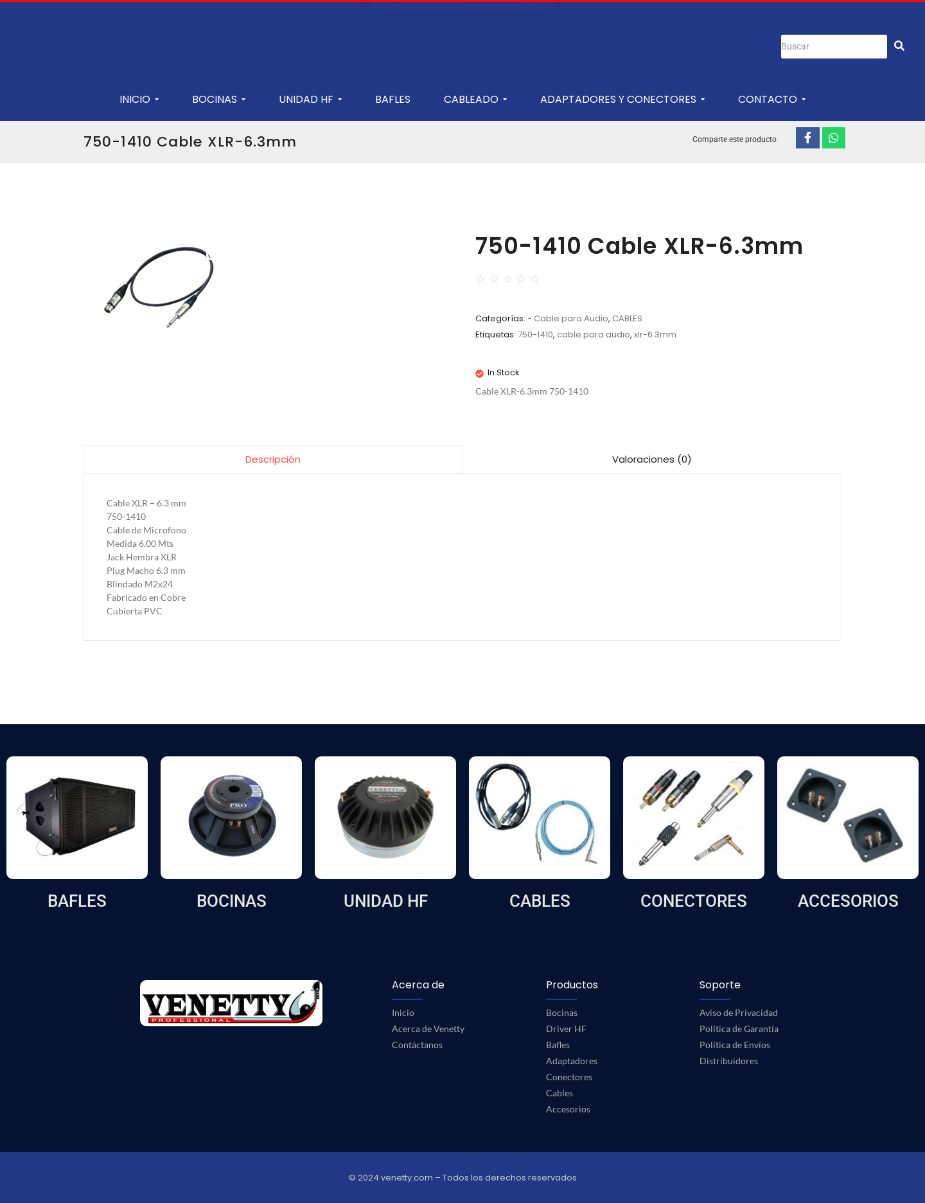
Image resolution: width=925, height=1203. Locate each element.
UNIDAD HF (386, 901)
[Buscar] (834, 46)
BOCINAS (232, 901)
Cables (559, 1092)
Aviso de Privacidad (739, 1012)
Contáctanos (417, 1044)
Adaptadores (571, 1060)
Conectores (569, 1076)
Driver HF (566, 1028)
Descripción (273, 459)
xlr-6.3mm (655, 334)
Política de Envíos (735, 1044)
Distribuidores (729, 1060)
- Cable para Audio (567, 318)
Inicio (403, 1012)
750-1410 (535, 334)
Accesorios (568, 1108)
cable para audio (593, 334)
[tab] (273, 459)
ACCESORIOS (848, 901)
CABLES (627, 318)
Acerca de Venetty (428, 1028)
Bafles (558, 1044)
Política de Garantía (739, 1028)
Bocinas (561, 1012)
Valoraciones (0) (652, 459)
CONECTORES (693, 901)
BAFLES (77, 901)
